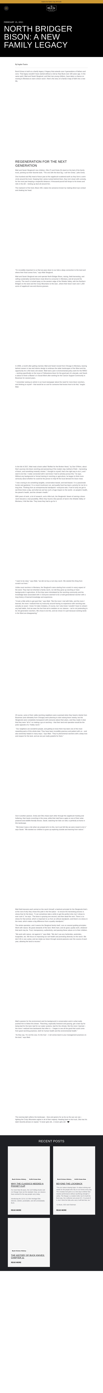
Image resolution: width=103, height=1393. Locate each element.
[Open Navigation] (6, 8)
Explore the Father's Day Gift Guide (51, 1)
